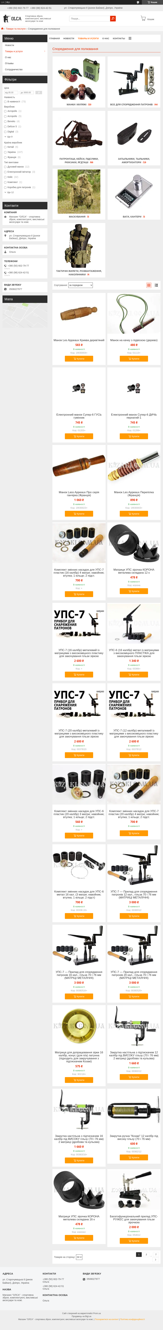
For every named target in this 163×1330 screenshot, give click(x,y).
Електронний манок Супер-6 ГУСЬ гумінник (79, 416)
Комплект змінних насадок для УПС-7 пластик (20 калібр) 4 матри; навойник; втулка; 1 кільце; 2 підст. (134, 814)
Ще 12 (10, 192)
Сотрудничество (13, 69)
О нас (105, 38)
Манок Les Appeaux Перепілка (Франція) (134, 494)
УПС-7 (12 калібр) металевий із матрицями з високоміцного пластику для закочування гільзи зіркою (134, 733)
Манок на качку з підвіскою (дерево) (134, 340)
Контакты (119, 38)
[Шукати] (113, 18)
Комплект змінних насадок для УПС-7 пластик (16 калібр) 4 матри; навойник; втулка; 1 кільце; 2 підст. (79, 572)
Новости (68, 38)
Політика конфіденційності (132, 1319)
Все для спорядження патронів (131, 104)
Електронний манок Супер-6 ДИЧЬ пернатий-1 (134, 416)
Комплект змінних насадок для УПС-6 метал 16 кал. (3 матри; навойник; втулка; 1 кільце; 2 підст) (79, 894)
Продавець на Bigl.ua (81, 1316)
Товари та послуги (15, 28)
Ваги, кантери (132, 216)
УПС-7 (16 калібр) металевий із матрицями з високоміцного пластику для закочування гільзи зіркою (79, 653)
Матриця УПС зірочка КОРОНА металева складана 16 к (79, 1218)
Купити (80, 358)
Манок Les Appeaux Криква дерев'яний (79, 340)
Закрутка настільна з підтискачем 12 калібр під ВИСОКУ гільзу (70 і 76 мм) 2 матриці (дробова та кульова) (134, 1055)
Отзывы (9, 63)
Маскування (77, 216)
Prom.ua (97, 1313)
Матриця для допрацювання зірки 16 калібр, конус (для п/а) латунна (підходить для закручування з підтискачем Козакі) (79, 1057)
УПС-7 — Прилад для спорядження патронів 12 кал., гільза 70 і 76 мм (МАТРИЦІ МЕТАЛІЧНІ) (134, 894)
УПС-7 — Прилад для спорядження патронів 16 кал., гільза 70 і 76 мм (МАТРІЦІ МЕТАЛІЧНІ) (79, 975)
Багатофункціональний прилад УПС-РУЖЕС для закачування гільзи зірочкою (134, 1219)
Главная (54, 38)
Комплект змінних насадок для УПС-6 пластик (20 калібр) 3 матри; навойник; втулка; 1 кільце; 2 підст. (79, 814)
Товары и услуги (88, 38)
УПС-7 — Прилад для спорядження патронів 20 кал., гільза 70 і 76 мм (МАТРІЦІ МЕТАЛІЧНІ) (134, 975)
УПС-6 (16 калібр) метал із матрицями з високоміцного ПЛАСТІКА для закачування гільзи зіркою (134, 653)
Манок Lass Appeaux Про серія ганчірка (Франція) (79, 494)
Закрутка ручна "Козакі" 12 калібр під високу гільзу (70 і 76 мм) (134, 1138)
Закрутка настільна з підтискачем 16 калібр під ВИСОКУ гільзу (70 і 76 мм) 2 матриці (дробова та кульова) (79, 1139)
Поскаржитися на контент (106, 1319)
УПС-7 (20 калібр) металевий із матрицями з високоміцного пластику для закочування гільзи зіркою (79, 733)
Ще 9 (9, 136)
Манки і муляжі (76, 104)
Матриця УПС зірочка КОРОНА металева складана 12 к (133, 571)
